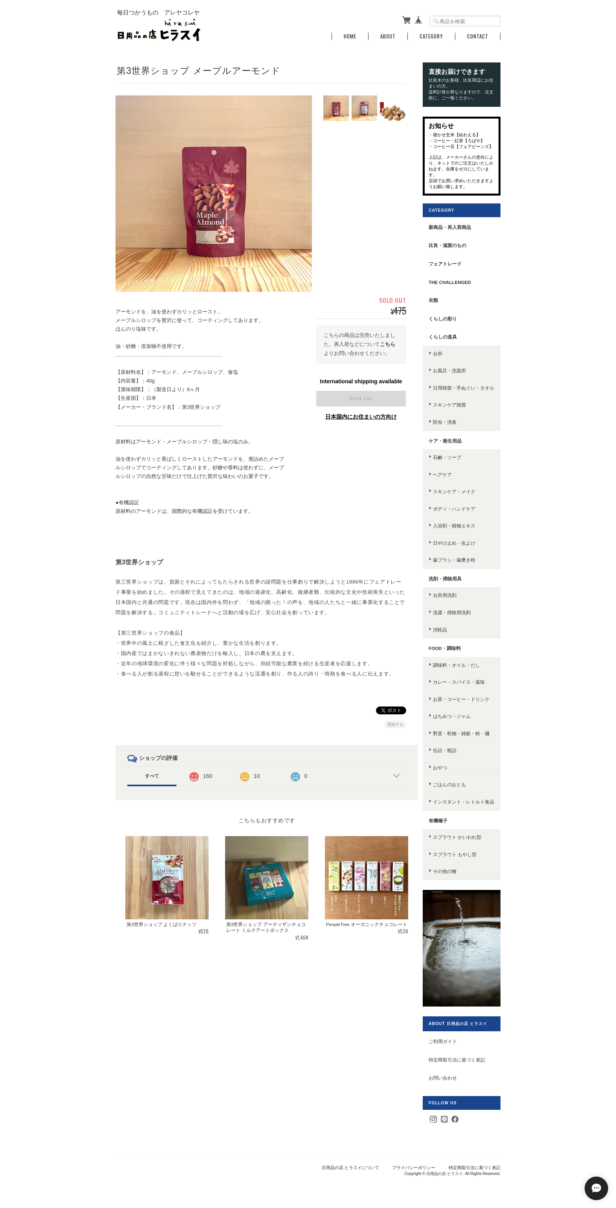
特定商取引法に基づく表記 (457, 1059)
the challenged (450, 282)
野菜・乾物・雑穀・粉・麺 (461, 733)
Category (431, 36)
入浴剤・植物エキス (454, 525)
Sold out (361, 398)
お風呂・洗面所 (449, 370)
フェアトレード (445, 263)
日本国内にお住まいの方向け (361, 417)
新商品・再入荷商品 (450, 227)
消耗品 (440, 629)
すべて (152, 776)
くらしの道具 (443, 336)
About (388, 36)
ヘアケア (442, 474)
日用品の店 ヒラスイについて (350, 1167)
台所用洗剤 (444, 595)
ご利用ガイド (443, 1041)
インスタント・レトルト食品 (463, 801)
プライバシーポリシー (413, 1167)
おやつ (440, 767)
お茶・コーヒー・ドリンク (461, 699)
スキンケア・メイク (454, 491)
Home (350, 36)
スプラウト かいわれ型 (457, 837)
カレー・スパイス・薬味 (459, 682)
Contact (477, 36)
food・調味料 (445, 648)
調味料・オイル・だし (456, 665)
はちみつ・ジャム (452, 716)
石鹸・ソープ (447, 457)
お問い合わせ (443, 1077)
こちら (387, 344)
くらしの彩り (443, 318)
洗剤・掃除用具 (445, 578)
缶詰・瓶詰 (444, 750)
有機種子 (438, 820)
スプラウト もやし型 (455, 854)
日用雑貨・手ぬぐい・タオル (463, 387)
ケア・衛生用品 (445, 440)
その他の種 (444, 871)
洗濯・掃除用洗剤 (452, 612)
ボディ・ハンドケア (454, 508)
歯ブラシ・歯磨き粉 (454, 559)
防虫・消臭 (444, 422)
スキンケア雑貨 (449, 404)
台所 (437, 353)
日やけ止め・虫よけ (454, 542)
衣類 (433, 300)
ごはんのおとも (449, 784)
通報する (395, 724)
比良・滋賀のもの (447, 245)
